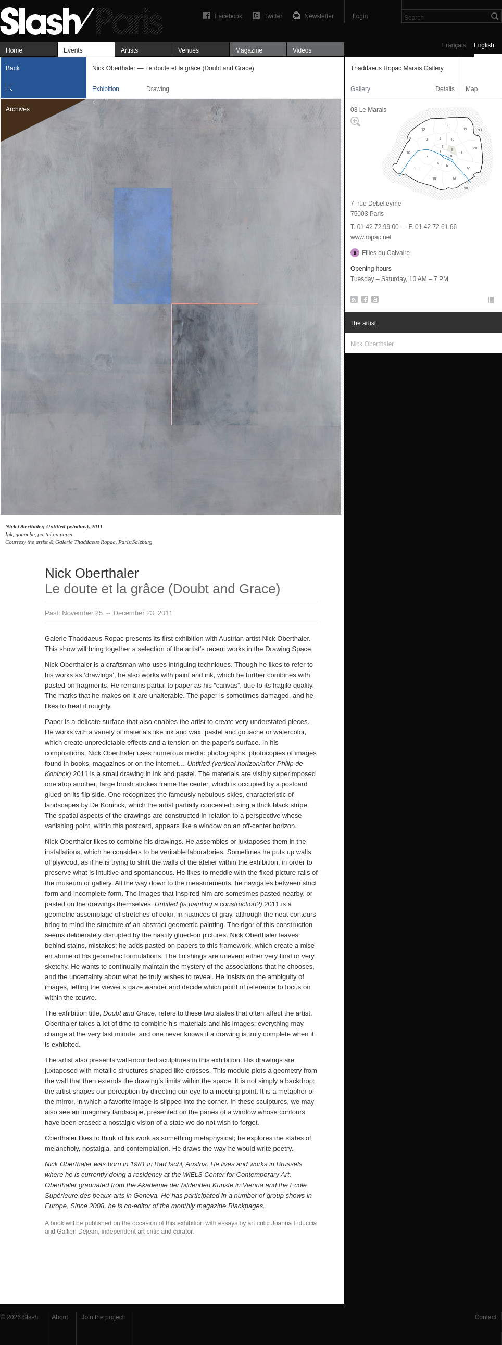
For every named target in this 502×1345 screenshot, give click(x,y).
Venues (188, 50)
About (60, 1317)
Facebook (228, 16)
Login (360, 16)
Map (472, 89)
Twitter (273, 16)
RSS (352, 301)
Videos (302, 50)
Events (73, 50)
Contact (485, 1317)
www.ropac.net (371, 237)
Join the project (103, 1317)
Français (454, 45)
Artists (129, 50)
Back (13, 68)
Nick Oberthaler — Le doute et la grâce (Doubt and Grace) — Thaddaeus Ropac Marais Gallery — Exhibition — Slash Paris (86, 19)
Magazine (248, 50)
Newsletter (319, 16)
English (484, 45)
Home (14, 50)
